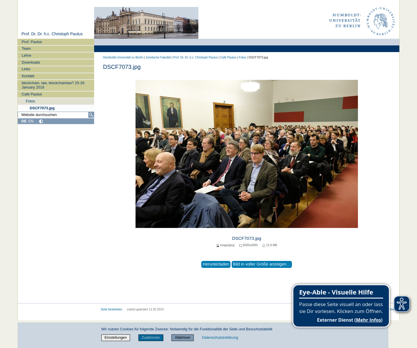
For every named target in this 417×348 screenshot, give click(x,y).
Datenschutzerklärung (220, 337)
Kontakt (28, 76)
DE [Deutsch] (24, 121)
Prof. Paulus (32, 42)
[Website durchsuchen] (56, 115)
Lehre (26, 55)
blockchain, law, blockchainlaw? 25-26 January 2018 (53, 85)
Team (26, 48)
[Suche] (91, 115)
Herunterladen (216, 264)
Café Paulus (32, 94)
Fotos (30, 101)
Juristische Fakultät (158, 57)
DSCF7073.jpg (42, 108)
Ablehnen (183, 337)
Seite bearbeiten (111, 309)
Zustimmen (151, 337)
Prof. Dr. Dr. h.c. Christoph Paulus (52, 34)
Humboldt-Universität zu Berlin (123, 57)
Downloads (31, 62)
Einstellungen (116, 337)
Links (26, 69)
